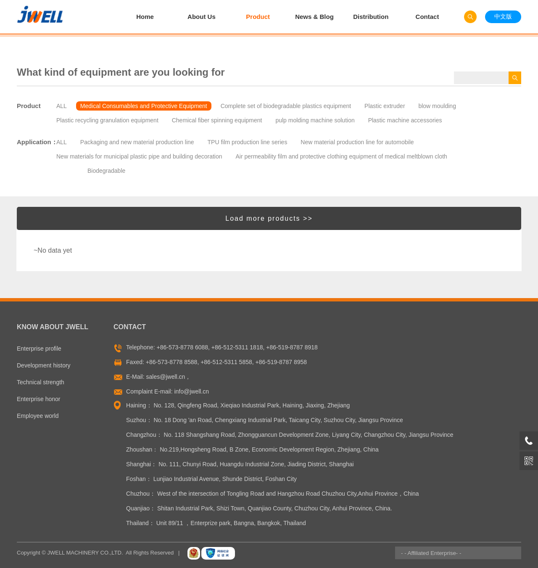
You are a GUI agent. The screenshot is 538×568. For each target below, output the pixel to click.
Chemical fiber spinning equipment (217, 120)
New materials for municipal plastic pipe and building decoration (139, 156)
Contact (427, 16)
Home (145, 16)
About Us (201, 16)
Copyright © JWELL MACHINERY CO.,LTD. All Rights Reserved (95, 553)
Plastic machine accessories (405, 120)
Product (258, 16)
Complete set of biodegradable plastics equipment (286, 106)
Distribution (370, 16)
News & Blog (314, 16)
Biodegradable (106, 170)
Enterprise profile (39, 348)
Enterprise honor (39, 399)
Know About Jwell (52, 326)
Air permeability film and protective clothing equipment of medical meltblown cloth (341, 156)
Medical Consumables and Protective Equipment (143, 106)
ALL (61, 106)
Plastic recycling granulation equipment (107, 120)
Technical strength (40, 382)
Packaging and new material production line (137, 142)
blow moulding (437, 106)
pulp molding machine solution (314, 120)
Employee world (38, 415)
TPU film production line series (247, 142)
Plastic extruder (384, 106)
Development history (44, 365)
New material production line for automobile (357, 142)
